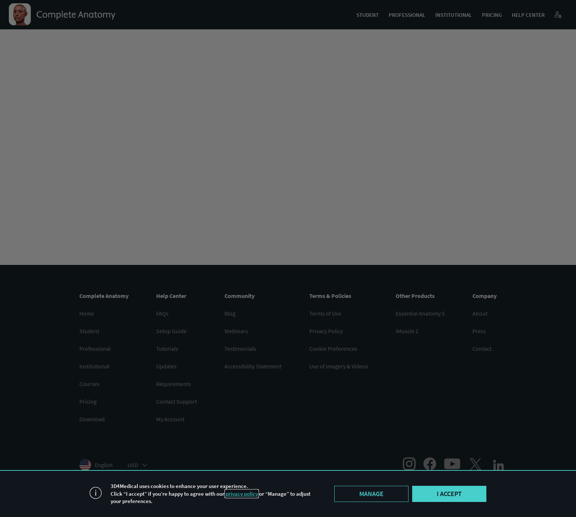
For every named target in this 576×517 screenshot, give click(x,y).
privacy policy (242, 493)
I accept (449, 493)
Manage (371, 493)
